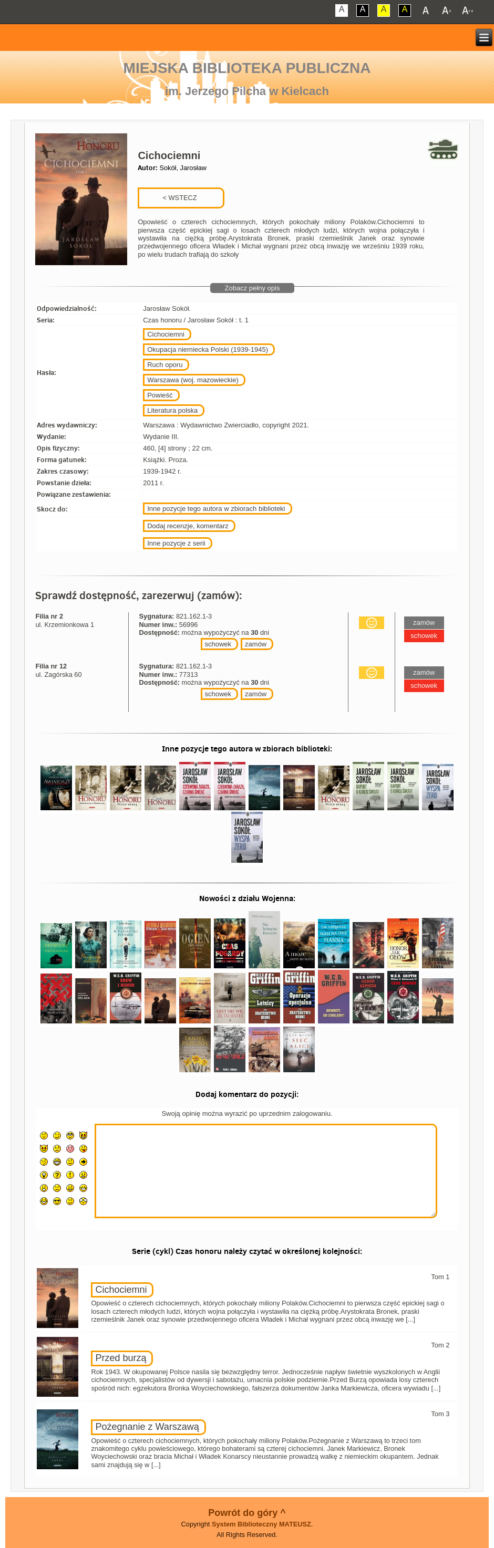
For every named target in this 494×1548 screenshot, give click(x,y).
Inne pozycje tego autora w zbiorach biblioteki (216, 508)
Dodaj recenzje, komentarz (188, 526)
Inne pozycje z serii (176, 543)
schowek (218, 644)
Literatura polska (172, 410)
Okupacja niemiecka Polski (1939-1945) (207, 349)
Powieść (159, 395)
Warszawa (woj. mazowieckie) (193, 380)
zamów (255, 644)
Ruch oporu (164, 365)
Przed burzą (120, 1358)
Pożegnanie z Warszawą (147, 1426)
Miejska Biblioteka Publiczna (247, 68)
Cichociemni (165, 334)
